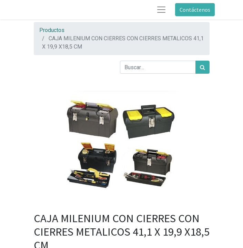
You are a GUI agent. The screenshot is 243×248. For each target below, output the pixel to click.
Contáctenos (195, 9)
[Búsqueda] (202, 67)
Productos (51, 30)
